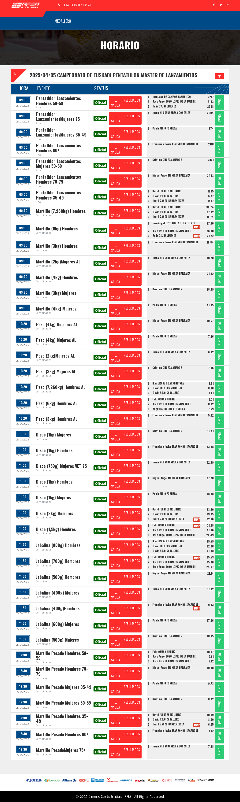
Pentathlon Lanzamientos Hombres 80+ (58, 148)
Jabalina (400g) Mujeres (57, 593)
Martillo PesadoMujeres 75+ (61, 750)
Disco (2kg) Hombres (54, 513)
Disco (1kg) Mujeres (53, 435)
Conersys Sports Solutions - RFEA (110, 796)
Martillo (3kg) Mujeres (56, 293)
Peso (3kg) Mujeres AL (56, 371)
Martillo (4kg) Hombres (57, 277)
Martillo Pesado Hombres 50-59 (62, 655)
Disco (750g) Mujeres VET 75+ (62, 466)
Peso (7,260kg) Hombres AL (60, 387)
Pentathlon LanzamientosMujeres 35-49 (61, 132)
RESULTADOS (132, 100)
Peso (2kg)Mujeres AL (55, 356)
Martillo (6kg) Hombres (57, 228)
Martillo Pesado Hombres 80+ (62, 734)
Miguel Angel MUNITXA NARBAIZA (171, 175)
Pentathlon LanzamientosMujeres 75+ (59, 116)
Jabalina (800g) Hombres (58, 545)
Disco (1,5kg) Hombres (56, 529)
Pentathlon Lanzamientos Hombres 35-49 (58, 195)
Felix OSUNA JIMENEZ (164, 106)
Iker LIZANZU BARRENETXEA (168, 201)
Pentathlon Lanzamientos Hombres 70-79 (58, 179)
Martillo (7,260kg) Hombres (61, 211)
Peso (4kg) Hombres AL (57, 324)
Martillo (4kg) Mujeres (56, 309)
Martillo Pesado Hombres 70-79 (62, 671)
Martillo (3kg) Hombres (57, 246)
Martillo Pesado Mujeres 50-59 (63, 703)
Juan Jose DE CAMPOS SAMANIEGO (171, 97)
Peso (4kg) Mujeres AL (56, 340)
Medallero (63, 21)
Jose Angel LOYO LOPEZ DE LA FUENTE (174, 101)
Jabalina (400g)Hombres (57, 608)
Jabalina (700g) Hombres (58, 561)
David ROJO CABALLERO (166, 196)
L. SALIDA (115, 102)
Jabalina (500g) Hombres (58, 577)
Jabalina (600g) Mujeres (57, 624)
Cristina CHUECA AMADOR (167, 160)
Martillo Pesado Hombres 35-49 (62, 718)
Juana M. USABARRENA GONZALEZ (171, 113)
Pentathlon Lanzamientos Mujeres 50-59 (58, 163)
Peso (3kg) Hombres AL (56, 419)
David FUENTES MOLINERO (166, 191)
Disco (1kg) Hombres (54, 450)
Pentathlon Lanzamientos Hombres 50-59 (58, 100)
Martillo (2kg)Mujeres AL (58, 262)
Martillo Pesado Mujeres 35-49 (63, 687)
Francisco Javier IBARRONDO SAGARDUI (175, 144)
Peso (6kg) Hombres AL (56, 403)
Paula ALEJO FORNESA (164, 128)
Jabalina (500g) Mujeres (57, 640)
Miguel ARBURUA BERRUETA (169, 409)
